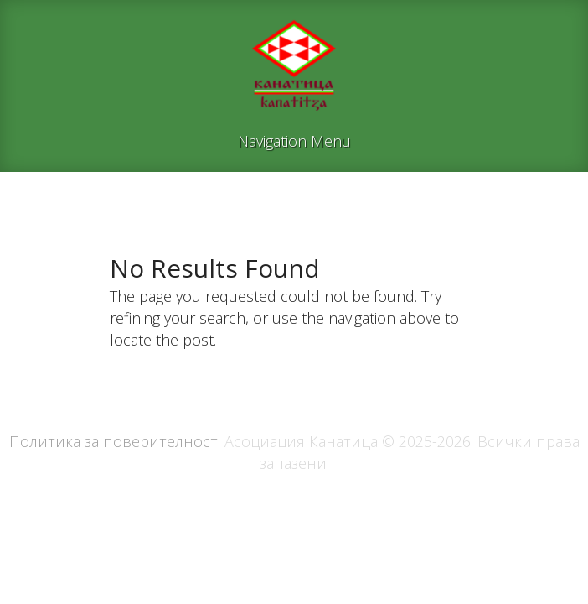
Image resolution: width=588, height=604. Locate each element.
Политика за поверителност (113, 441)
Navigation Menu (294, 142)
